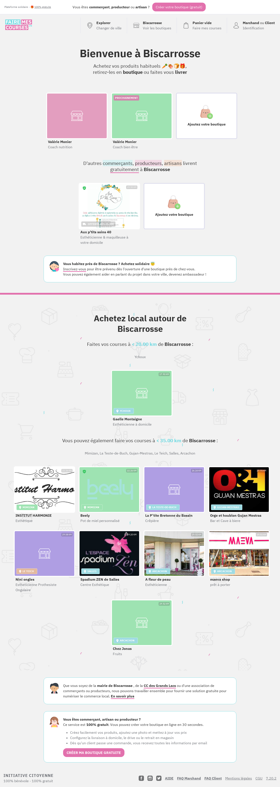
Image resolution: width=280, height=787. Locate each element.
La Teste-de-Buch (114, 453)
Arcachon (187, 453)
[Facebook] (141, 778)
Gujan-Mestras (141, 453)
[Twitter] (158, 778)
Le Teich (160, 453)
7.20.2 (271, 778)
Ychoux (140, 357)
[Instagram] (150, 778)
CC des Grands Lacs (160, 685)
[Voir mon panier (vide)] (202, 25)
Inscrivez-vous (74, 269)
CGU (258, 778)
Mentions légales (238, 778)
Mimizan (91, 453)
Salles (174, 453)
